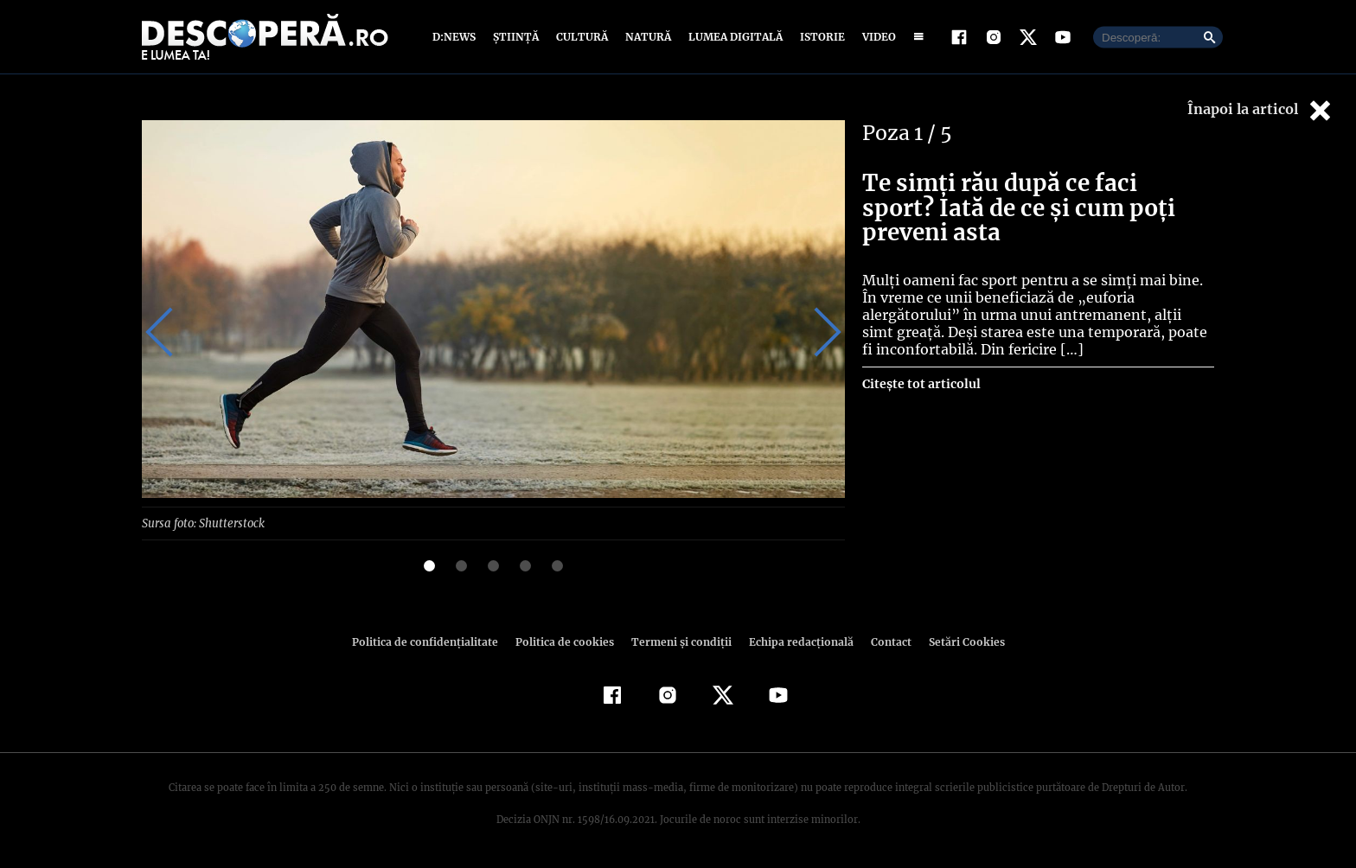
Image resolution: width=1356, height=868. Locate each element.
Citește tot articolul (920, 384)
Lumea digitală (732, 36)
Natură (646, 36)
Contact (884, 641)
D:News (456, 36)
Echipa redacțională (796, 641)
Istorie (818, 36)
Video (875, 36)
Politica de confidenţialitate (432, 641)
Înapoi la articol (1261, 110)
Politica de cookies (566, 641)
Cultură (581, 36)
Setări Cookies (957, 641)
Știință (517, 36)
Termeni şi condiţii (678, 641)
